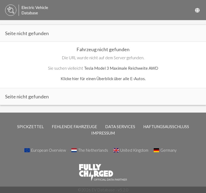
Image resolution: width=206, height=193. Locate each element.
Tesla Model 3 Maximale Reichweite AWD (121, 68)
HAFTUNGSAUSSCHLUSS (166, 126)
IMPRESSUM (103, 133)
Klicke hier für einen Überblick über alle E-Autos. (103, 78)
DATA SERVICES (120, 126)
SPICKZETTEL (30, 126)
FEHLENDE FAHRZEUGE (74, 126)
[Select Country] (197, 10)
